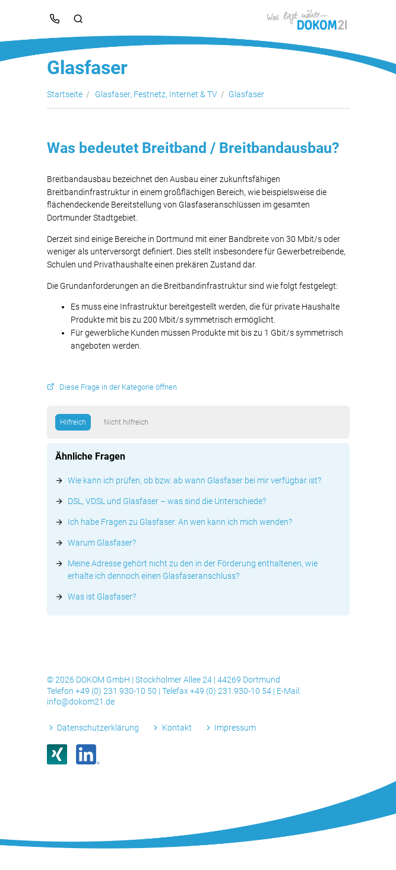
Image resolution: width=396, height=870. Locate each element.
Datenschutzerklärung (98, 727)
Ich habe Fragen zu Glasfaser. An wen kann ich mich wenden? (180, 522)
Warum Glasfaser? (102, 542)
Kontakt (177, 727)
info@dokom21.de (81, 701)
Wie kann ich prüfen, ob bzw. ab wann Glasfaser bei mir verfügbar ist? (194, 480)
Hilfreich (73, 422)
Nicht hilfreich (126, 422)
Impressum (235, 727)
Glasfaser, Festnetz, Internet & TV (156, 94)
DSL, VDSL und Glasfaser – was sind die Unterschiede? (167, 501)
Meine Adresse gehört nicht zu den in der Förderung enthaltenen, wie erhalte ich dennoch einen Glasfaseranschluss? (193, 570)
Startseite (65, 94)
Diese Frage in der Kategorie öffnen (118, 387)
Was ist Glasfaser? (102, 596)
